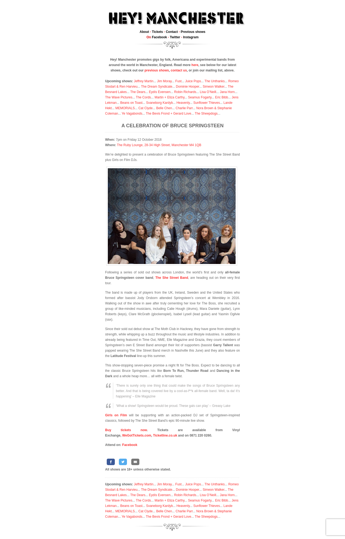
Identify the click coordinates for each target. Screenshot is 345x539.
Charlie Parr (183, 108)
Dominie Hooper (187, 86)
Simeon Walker (213, 86)
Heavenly (183, 103)
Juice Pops (193, 81)
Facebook (159, 37)
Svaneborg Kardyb (159, 103)
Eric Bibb (221, 97)
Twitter (175, 37)
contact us (179, 70)
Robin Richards (185, 92)
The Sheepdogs (206, 113)
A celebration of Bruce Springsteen (172, 125)
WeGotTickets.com (136, 435)
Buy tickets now (126, 430)
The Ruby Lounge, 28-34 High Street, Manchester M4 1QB (159, 145)
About (144, 32)
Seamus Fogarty (200, 97)
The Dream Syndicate (156, 86)
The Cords (143, 97)
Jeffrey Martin (143, 81)
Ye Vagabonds (132, 113)
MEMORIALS (125, 108)
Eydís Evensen (160, 92)
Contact (172, 32)
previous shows (156, 70)
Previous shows (193, 32)
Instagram (190, 37)
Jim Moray (164, 81)
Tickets (157, 32)
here (194, 65)
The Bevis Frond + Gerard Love (168, 113)
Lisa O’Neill (208, 92)
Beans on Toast (131, 103)
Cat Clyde (145, 108)
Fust (178, 81)
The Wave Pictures (118, 97)
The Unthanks (215, 81)
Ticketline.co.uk (165, 435)
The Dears (137, 92)
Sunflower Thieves (206, 103)
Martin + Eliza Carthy (169, 97)
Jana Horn (227, 92)
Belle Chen (164, 108)
